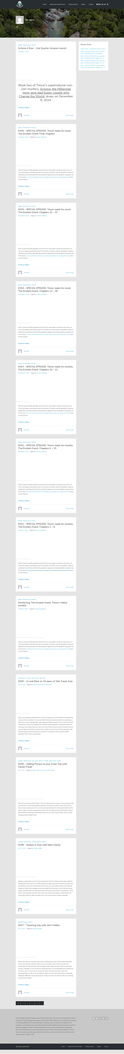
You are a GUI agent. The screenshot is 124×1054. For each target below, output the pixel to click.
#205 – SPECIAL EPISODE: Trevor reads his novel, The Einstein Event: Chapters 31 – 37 (46, 211)
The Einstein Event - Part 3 (26, 402)
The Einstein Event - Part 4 (26, 323)
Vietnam (59, 764)
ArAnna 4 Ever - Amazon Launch (27, 80)
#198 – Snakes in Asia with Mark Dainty (40, 849)
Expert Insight (22, 679)
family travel (35, 774)
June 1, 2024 (21, 933)
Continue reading (24, 108)
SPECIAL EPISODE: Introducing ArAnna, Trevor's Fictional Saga (33, 638)
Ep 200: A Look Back (25, 717)
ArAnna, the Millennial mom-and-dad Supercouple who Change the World (49, 177)
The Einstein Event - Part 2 (26, 480)
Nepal (36, 764)
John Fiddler (38, 933)
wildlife (40, 852)
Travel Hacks (50, 774)
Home (46, 4)
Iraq (34, 933)
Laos (33, 764)
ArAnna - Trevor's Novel (24, 45)
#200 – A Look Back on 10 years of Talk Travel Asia (43, 683)
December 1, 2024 (23, 137)
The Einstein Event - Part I (26, 559)
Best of (35, 688)
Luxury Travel (43, 774)
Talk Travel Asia (18, 80)
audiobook (43, 137)
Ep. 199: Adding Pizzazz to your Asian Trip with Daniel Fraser (32, 802)
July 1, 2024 (21, 774)
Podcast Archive (74, 4)
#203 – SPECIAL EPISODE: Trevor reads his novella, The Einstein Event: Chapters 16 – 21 (43, 368)
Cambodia (20, 764)
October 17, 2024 (23, 609)
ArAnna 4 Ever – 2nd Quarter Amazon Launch (43, 48)
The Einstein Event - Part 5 (26, 244)
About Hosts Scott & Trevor (59, 4)
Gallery (84, 4)
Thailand (46, 764)
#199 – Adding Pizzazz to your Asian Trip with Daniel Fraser (43, 769)
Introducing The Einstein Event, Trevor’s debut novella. (43, 605)
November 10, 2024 (23, 373)
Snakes (35, 852)
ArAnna (38, 137)
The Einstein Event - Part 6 (26, 165)
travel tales (49, 688)
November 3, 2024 (23, 452)
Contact (91, 4)
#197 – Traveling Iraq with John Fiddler (39, 929)
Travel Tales (42, 679)
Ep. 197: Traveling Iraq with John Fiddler (29, 961)
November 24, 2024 (23, 216)
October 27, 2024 (23, 531)
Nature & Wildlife (36, 846)
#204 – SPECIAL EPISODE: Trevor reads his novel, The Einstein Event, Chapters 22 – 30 (46, 290)
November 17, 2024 (23, 295)
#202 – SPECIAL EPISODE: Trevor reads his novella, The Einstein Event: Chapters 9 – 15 (42, 447)
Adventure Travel (23, 926)
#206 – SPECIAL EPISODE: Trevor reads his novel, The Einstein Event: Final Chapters (46, 132)
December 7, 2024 (23, 51)
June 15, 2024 (22, 852)
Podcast (34, 45)
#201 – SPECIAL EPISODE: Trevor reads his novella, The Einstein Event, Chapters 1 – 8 (42, 526)
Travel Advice (35, 679)
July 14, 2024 (21, 688)
